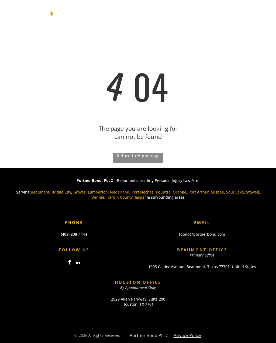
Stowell (252, 192)
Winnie (98, 197)
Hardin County (119, 197)
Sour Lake (235, 192)
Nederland (119, 192)
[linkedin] (78, 263)
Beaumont (40, 192)
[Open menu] (262, 14)
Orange (179, 192)
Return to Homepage (138, 156)
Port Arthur (198, 192)
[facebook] (69, 263)
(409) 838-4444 (74, 234)
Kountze (163, 192)
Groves (79, 192)
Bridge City (61, 192)
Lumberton (98, 192)
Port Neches (143, 192)
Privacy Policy (187, 335)
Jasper (140, 197)
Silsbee (217, 192)
